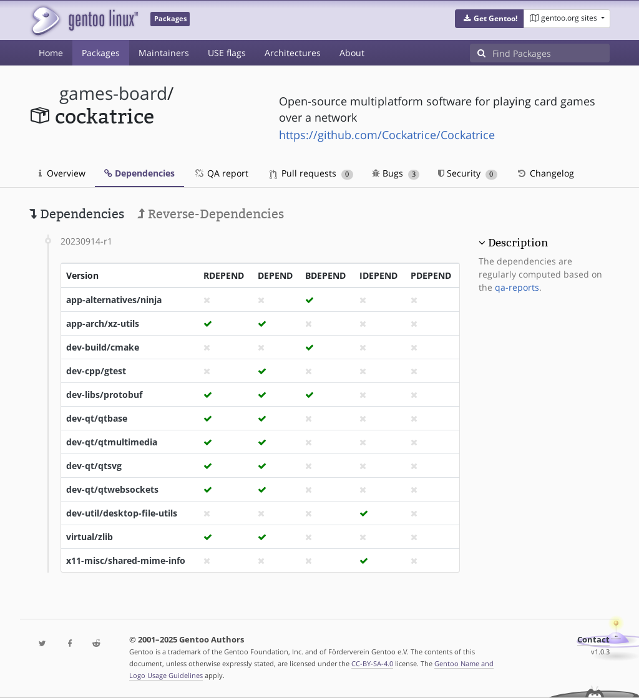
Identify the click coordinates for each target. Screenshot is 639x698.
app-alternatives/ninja (114, 300)
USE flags (227, 53)
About (351, 53)
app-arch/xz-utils (102, 323)
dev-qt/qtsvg (94, 466)
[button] (489, 18)
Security (467, 173)
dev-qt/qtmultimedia (111, 442)
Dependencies (139, 173)
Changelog (545, 173)
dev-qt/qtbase (96, 418)
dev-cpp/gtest (96, 371)
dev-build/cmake (102, 347)
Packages (101, 53)
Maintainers (164, 53)
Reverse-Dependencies (210, 213)
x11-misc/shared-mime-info (125, 560)
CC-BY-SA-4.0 (372, 663)
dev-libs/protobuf (104, 394)
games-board (113, 93)
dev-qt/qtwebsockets (112, 489)
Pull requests (311, 173)
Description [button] (518, 242)
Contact (593, 639)
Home (51, 53)
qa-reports (517, 287)
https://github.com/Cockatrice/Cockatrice (387, 134)
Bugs (396, 173)
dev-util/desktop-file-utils (121, 513)
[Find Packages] (551, 53)
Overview (62, 173)
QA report (220, 173)
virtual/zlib (89, 537)
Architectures (293, 53)
